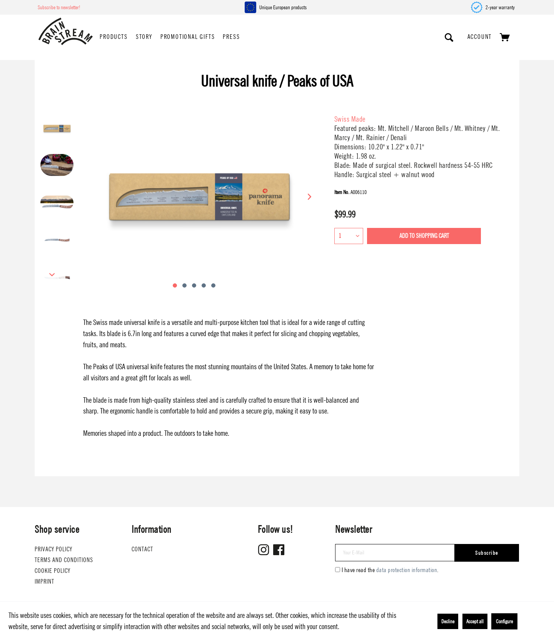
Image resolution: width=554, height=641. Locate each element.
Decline (447, 621)
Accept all (475, 621)
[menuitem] (113, 37)
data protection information (406, 570)
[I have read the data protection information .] (337, 569)
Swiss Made (349, 119)
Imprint (44, 581)
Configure (504, 621)
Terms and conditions (64, 560)
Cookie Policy (52, 570)
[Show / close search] (449, 37)
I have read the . (390, 570)
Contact (142, 549)
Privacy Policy (53, 549)
